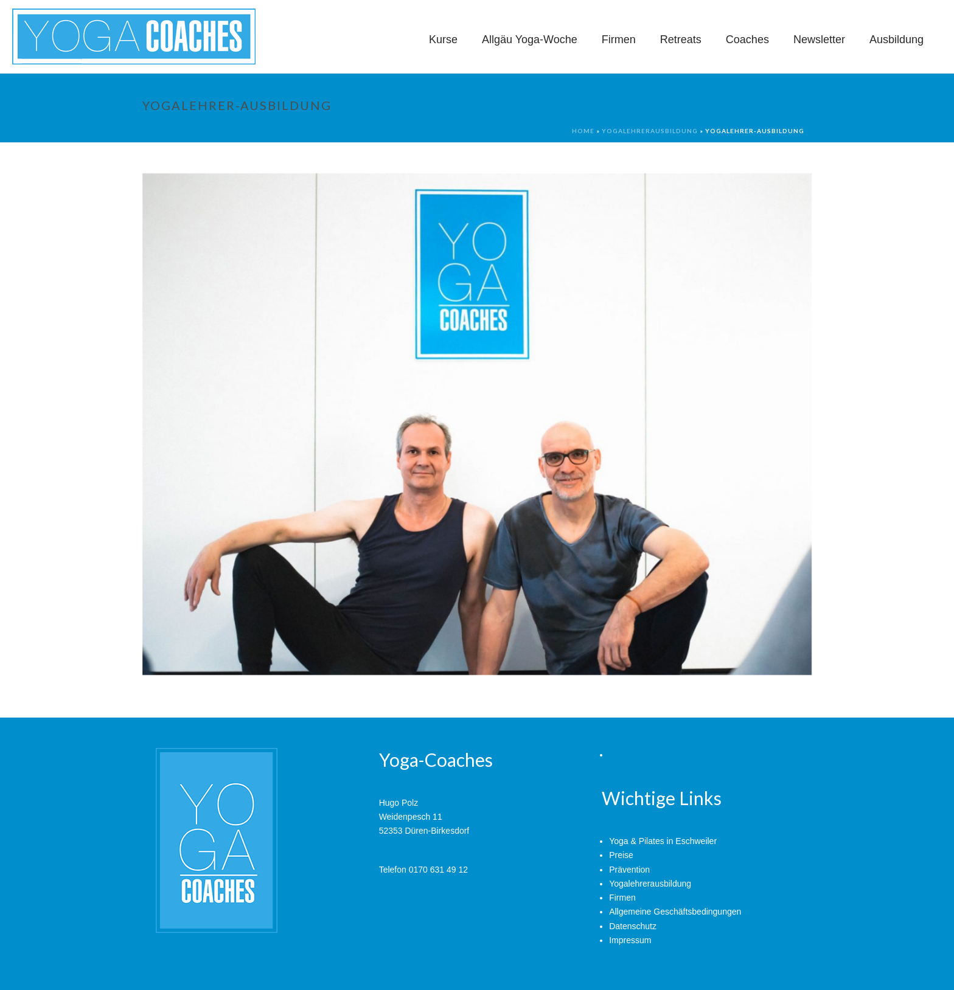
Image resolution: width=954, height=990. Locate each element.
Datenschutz (632, 926)
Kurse (443, 39)
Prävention (629, 869)
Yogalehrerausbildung (650, 130)
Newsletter (819, 39)
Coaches (747, 39)
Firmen (619, 39)
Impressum (630, 940)
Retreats (681, 39)
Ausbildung (896, 39)
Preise (621, 855)
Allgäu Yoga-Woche (529, 39)
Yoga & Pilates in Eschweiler (663, 841)
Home (583, 130)
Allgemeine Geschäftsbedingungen (675, 911)
